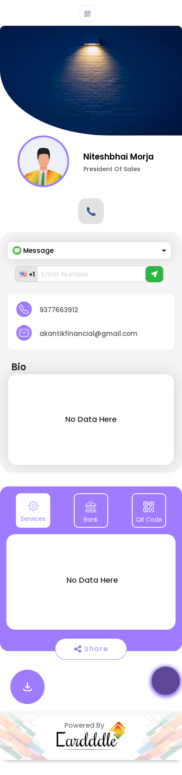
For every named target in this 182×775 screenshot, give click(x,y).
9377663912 (58, 309)
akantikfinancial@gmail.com (88, 333)
